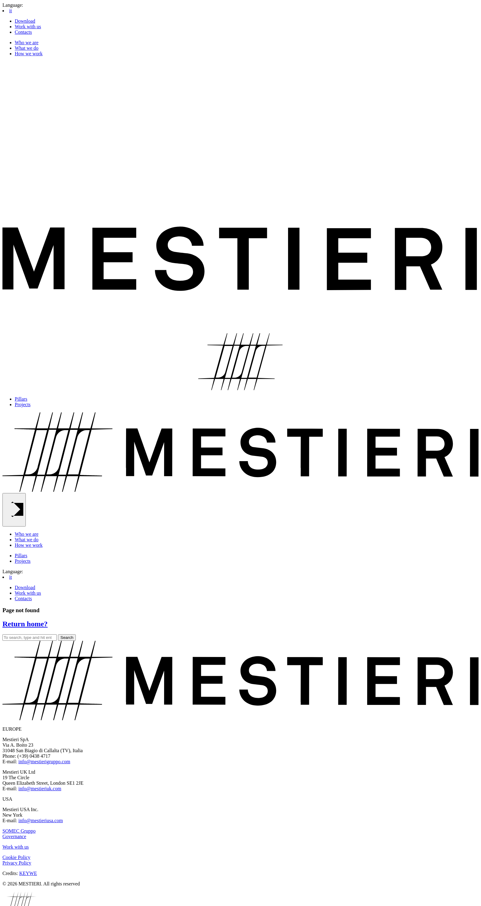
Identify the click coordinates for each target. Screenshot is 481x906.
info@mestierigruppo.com (44, 761)
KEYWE (28, 873)
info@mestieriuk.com (39, 788)
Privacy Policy (16, 862)
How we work (29, 53)
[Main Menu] (14, 510)
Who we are (26, 42)
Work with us (28, 26)
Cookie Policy (16, 857)
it (10, 10)
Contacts (23, 32)
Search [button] (66, 637)
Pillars (21, 399)
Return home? (25, 624)
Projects (23, 404)
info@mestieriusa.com (40, 820)
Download (25, 21)
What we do (26, 48)
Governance (14, 836)
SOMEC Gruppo (19, 831)
